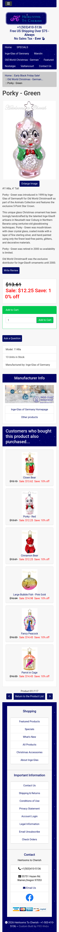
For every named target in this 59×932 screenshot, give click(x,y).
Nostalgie (10, 66)
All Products (29, 744)
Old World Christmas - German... (25, 79)
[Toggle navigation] (8, 3)
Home (8, 47)
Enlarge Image (30, 183)
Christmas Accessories (29, 752)
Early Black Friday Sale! (27, 75)
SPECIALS (22, 47)
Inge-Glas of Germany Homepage (29, 409)
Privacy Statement (29, 808)
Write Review (11, 270)
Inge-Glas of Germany (17, 53)
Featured (49, 59)
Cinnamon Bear (29, 555)
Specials (29, 729)
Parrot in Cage (29, 672)
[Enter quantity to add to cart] (21, 320)
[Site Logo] (29, 18)
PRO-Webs (43, 926)
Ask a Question (12, 338)
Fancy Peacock (29, 633)
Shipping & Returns (29, 793)
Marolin (38, 53)
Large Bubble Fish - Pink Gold (29, 594)
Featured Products (29, 721)
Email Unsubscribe (29, 831)
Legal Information (29, 824)
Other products (29, 417)
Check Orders (29, 839)
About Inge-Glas (29, 760)
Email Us (29, 887)
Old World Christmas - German (22, 59)
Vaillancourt (27, 66)
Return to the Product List (29, 696)
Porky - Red (29, 516)
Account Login (29, 816)
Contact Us (45, 66)
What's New (29, 736)
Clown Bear (29, 477)
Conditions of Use (29, 800)
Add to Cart (45, 319)
